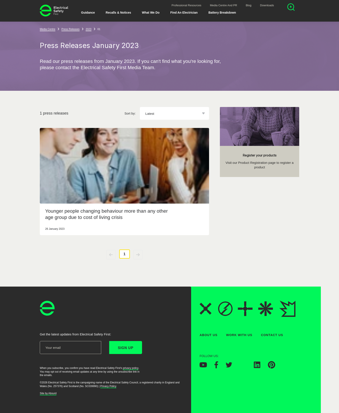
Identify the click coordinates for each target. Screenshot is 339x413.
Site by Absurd (48, 393)
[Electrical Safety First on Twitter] (229, 366)
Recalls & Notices (118, 12)
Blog (248, 5)
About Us (208, 335)
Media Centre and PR (223, 5)
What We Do (150, 12)
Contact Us (272, 335)
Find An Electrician (184, 12)
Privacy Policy (108, 385)
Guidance (88, 12)
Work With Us (239, 335)
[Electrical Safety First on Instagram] (243, 367)
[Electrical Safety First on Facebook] (216, 367)
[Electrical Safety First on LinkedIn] (257, 367)
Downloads (267, 5)
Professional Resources (186, 5)
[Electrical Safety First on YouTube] (203, 366)
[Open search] (291, 7)
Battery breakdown (222, 12)
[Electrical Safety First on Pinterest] (271, 367)
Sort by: (130, 113)
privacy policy (130, 367)
